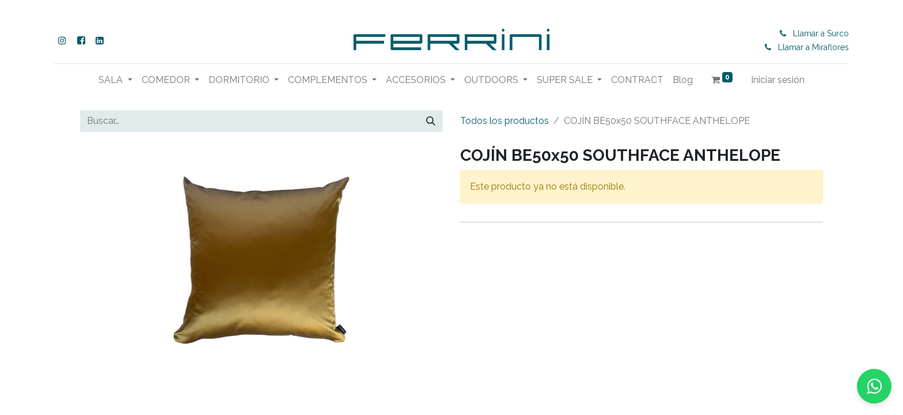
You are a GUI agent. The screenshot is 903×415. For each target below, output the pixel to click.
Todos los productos (504, 120)
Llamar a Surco (821, 33)
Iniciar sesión (778, 79)
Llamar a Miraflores (813, 47)
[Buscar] (431, 121)
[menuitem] (637, 80)
